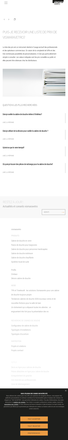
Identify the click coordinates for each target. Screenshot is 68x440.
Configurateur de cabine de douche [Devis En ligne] (24, 331)
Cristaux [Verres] (14, 276)
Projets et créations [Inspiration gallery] (18, 351)
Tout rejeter (34, 426)
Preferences (34, 433)
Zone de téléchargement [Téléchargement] (20, 388)
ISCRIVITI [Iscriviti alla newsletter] (48, 212)
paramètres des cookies (11, 404)
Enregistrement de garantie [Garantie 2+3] (21, 379)
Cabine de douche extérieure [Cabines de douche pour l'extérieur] (22, 255)
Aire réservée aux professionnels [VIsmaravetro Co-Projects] (23, 383)
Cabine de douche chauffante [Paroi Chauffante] (22, 259)
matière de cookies (19, 402)
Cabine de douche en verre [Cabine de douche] (21, 243)
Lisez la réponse (8, 122)
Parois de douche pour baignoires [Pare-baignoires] (24, 247)
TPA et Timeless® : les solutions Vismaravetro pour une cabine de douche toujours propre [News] (35, 294)
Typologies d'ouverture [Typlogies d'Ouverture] (20, 339)
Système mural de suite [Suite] (20, 264)
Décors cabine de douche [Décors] (21, 280)
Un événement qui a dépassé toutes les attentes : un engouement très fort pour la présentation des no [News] (31, 311)
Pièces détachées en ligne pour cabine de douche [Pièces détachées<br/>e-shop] (30, 375)
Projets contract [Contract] (17, 355)
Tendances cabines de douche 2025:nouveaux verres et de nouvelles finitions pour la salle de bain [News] (33, 303)
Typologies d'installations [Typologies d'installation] (21, 335)
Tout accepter (34, 419)
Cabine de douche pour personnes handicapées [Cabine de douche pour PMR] (29, 251)
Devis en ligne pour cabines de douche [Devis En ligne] (26, 371)
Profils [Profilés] (13, 272)
